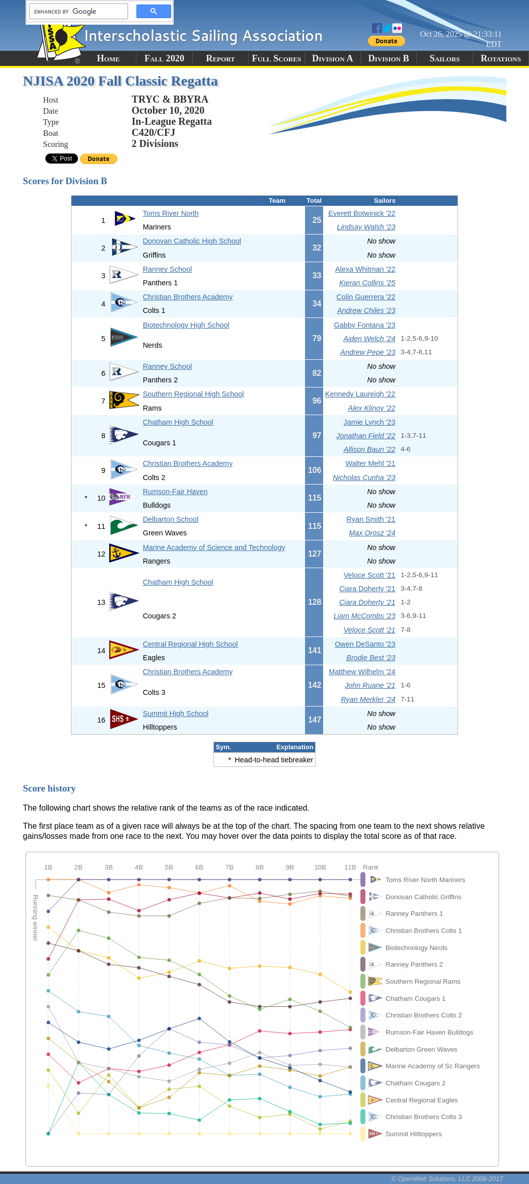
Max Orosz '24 (372, 533)
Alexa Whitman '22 (365, 269)
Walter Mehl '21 (370, 463)
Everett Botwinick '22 (361, 213)
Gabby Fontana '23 (365, 325)
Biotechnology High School (186, 325)
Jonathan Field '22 (365, 436)
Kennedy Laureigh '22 (360, 394)
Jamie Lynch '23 (369, 422)
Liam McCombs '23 (365, 616)
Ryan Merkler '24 (368, 699)
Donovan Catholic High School (192, 241)
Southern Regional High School (193, 394)
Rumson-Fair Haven (175, 492)
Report (220, 58)
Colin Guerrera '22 (365, 297)
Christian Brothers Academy (188, 297)
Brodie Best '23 (370, 658)
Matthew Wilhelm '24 (362, 672)
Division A (332, 58)
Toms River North (171, 213)
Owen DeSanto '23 (365, 644)
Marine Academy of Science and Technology (214, 547)
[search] (75, 11)
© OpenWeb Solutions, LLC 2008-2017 (447, 1178)
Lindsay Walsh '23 (366, 227)
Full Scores (276, 58)
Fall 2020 (164, 58)
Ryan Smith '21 (370, 519)
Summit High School (175, 713)
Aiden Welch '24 (369, 339)
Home (108, 58)
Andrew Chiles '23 (366, 310)
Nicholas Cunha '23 (364, 477)
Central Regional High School (190, 644)
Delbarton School (170, 519)
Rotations (501, 58)
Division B (388, 58)
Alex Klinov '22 (372, 408)
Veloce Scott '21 (370, 575)
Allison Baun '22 (370, 449)
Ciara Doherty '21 (367, 589)
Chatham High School (178, 422)
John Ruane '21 (370, 685)
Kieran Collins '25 (367, 283)
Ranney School (167, 269)
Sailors (445, 58)
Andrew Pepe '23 (367, 352)
